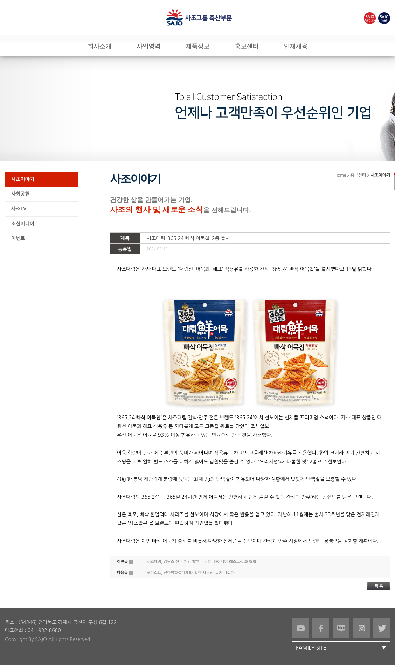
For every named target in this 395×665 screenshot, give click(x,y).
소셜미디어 (22, 223)
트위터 (381, 628)
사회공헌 (20, 193)
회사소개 (99, 46)
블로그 (341, 628)
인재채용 (295, 46)
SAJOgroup (370, 18)
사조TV (18, 208)
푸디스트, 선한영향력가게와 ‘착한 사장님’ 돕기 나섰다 (190, 573)
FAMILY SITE (343, 648)
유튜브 (300, 628)
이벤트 (18, 238)
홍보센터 (246, 46)
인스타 (361, 628)
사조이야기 (22, 179)
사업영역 (148, 46)
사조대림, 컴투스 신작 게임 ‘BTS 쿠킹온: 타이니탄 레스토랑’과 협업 (201, 562)
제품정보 (197, 46)
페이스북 (320, 628)
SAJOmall (384, 18)
